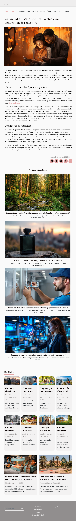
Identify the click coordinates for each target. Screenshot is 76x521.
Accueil (6, 11)
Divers (14, 11)
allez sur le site (14, 103)
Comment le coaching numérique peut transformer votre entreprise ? (38, 355)
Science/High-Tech (38, 515)
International (38, 510)
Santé (38, 512)
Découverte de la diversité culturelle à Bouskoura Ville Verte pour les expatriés (53, 479)
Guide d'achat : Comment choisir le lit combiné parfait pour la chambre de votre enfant (20, 479)
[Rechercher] (14, 509)
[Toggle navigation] (6, 3)
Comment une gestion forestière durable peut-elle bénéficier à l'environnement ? (38, 213)
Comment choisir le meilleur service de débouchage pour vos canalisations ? (38, 308)
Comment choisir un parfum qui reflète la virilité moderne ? (38, 261)
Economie (38, 507)
